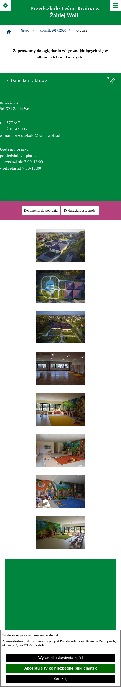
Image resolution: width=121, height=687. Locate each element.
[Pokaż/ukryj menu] (115, 5)
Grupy (28, 30)
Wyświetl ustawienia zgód (60, 658)
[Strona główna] (9, 32)
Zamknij (60, 678)
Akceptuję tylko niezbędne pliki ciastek (60, 668)
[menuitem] (41, 210)
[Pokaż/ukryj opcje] (6, 5)
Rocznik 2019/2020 (55, 30)
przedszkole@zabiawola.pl (37, 135)
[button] (60, 260)
